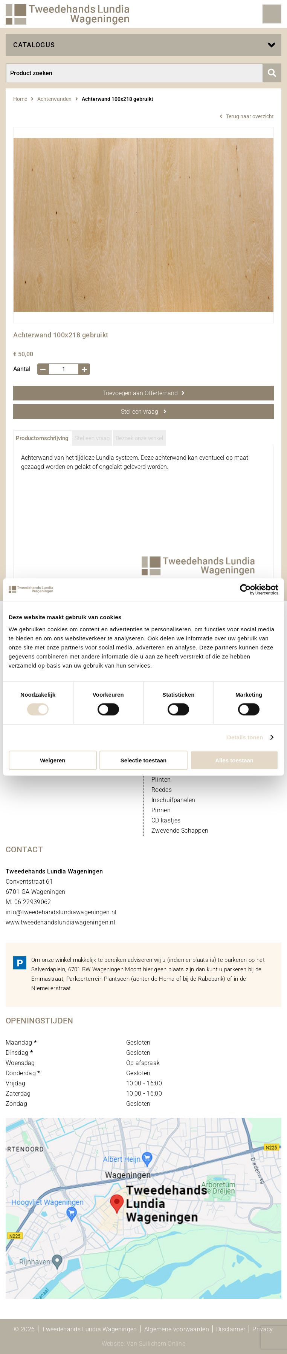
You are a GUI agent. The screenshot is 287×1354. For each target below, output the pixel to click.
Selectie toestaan (144, 760)
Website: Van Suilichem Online (143, 1343)
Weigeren (52, 760)
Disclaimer (230, 1329)
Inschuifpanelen (173, 800)
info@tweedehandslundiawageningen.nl (61, 912)
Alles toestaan (234, 760)
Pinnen (161, 810)
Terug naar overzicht (250, 116)
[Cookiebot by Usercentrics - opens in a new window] (245, 589)
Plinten (161, 779)
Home (20, 99)
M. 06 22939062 (28, 902)
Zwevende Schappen (179, 830)
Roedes (161, 789)
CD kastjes (165, 820)
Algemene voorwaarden (176, 1329)
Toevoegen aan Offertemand (143, 393)
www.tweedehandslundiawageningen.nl (60, 922)
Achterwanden (54, 99)
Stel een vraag (143, 411)
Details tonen (245, 737)
